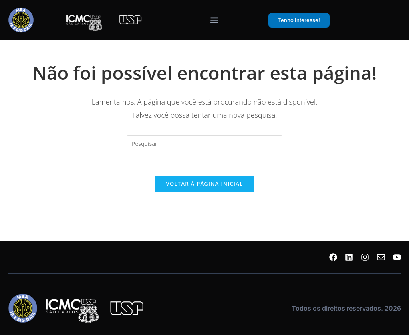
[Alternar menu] (214, 20)
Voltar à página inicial (204, 183)
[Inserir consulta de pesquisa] (204, 143)
